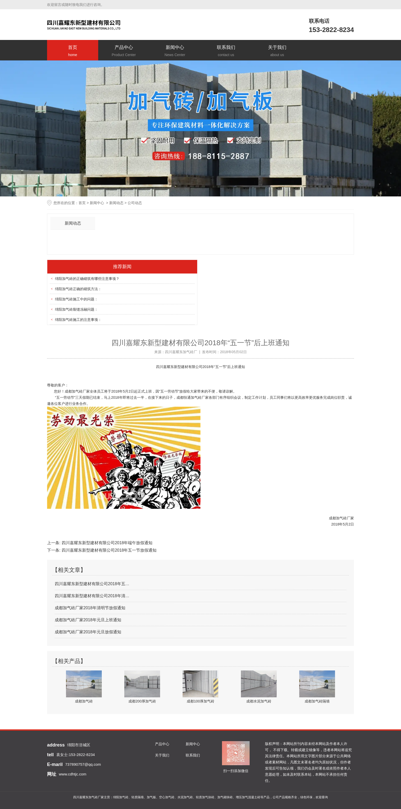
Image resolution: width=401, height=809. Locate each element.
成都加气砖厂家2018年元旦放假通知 (88, 632)
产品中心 (123, 51)
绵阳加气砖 (120, 797)
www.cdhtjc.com (72, 774)
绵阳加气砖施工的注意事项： (78, 320)
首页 (72, 51)
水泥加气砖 (185, 797)
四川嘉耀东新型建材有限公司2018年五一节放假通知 (108, 550)
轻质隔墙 (137, 797)
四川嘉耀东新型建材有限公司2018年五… (92, 584)
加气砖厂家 (81, 391)
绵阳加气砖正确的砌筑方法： (78, 289)
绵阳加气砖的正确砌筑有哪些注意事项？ (87, 279)
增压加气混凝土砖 (248, 797)
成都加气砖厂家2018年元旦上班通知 (88, 620)
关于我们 (277, 51)
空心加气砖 (166, 797)
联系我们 (226, 51)
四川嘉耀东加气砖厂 (181, 352)
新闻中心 (175, 51)
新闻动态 (116, 203)
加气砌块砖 (225, 797)
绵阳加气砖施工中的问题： (76, 299)
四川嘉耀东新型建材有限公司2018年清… (92, 596)
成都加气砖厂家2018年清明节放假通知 (90, 608)
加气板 (151, 797)
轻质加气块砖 (205, 797)
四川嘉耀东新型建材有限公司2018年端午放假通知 (106, 543)
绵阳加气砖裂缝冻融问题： (76, 309)
